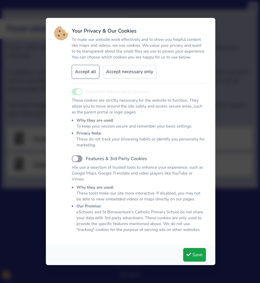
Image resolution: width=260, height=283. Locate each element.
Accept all (85, 71)
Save (194, 255)
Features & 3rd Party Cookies (116, 158)
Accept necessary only (129, 71)
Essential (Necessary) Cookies (117, 91)
